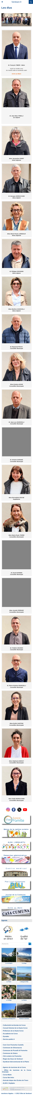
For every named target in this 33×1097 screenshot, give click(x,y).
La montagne (8, 963)
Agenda (4, 920)
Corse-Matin (7, 1075)
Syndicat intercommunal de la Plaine (16, 1062)
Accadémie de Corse (10, 1033)
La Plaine (24, 1000)
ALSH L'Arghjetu (9, 1083)
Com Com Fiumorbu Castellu (13, 1045)
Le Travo (9, 981)
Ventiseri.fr (16, 2)
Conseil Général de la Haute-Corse (15, 1028)
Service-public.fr (9, 1039)
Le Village (9, 1000)
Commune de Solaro (10, 1053)
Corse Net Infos (8, 1077)
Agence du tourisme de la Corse (14, 1067)
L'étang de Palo (24, 981)
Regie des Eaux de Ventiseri (13, 1059)
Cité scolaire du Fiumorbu (12, 1056)
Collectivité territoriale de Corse (14, 1025)
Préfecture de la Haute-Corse (13, 1031)
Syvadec (6, 1036)
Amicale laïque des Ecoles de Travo (15, 1080)
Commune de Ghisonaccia (12, 1048)
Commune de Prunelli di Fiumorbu (15, 1050)
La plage (24, 963)
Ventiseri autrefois (24, 1018)
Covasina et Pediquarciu (8, 1018)
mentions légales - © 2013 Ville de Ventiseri (16, 1093)
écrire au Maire (16, 73)
